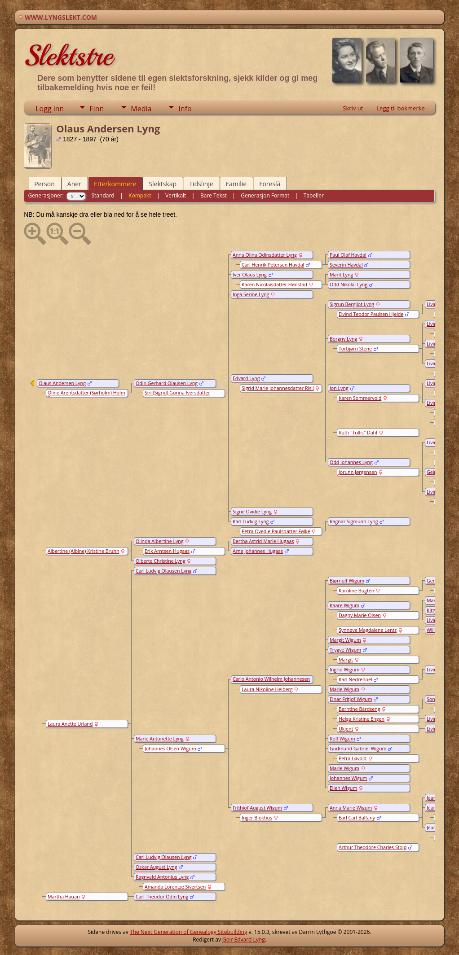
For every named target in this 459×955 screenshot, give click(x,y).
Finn (96, 109)
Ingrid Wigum (344, 669)
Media (141, 109)
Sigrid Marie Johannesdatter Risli (278, 388)
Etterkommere (115, 184)
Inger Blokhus (257, 818)
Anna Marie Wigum (351, 808)
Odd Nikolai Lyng (348, 284)
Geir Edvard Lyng (243, 939)
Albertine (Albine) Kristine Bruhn (83, 551)
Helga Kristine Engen (361, 719)
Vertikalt (175, 195)
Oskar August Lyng (156, 867)
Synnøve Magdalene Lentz (368, 630)
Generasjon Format (265, 195)
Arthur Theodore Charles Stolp (372, 847)
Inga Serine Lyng (251, 294)
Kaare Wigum (344, 605)
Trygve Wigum (345, 650)
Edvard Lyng (246, 378)
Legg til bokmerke (400, 108)
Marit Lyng (341, 275)
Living (433, 304)
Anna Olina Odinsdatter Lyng (265, 255)
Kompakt (139, 195)
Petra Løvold (352, 758)
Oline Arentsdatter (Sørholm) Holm (86, 393)
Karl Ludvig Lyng (251, 521)
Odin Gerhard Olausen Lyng (167, 383)
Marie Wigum (344, 689)
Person (44, 184)
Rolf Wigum (342, 739)
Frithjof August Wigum (257, 808)
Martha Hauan (64, 897)
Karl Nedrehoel (355, 679)
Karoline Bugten (356, 590)
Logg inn (49, 109)
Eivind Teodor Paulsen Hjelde (371, 314)
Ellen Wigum (343, 788)
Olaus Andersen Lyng (62, 383)
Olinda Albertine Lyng (160, 541)
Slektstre (68, 56)
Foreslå (269, 184)
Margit (346, 660)
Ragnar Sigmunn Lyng (354, 521)
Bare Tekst (213, 195)
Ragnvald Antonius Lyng (162, 877)
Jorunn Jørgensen (358, 472)
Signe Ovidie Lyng (252, 511)
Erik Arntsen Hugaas (167, 551)
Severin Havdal (346, 265)
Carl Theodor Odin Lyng (162, 897)
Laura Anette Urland (70, 724)
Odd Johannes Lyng (351, 462)
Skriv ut (353, 108)
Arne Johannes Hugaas (258, 551)
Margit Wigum (345, 640)
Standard (103, 195)
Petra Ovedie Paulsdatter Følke (276, 531)
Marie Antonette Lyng (160, 739)
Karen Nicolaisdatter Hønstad (274, 284)
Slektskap (163, 184)
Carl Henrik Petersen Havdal (273, 265)
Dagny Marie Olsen (360, 615)
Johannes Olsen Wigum (170, 748)
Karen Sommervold (360, 398)
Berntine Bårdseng (359, 709)
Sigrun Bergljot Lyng (352, 304)
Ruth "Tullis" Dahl (358, 432)
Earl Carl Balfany (357, 818)
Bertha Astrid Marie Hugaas (263, 541)
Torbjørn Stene (355, 349)
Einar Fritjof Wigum (351, 699)
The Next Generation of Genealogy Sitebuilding (188, 932)
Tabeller (314, 195)
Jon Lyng (339, 388)
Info (184, 109)
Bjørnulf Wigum (347, 581)
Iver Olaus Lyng (250, 275)
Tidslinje (201, 184)
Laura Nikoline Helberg (267, 689)
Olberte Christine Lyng (160, 561)
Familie (236, 184)
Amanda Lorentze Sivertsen (175, 887)
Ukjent (346, 729)
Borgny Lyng (343, 339)
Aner (74, 184)
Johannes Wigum (348, 778)
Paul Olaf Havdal (348, 255)
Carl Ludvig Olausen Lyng (164, 571)
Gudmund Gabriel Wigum (358, 748)
